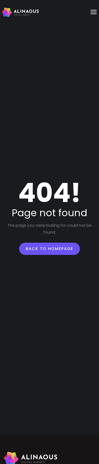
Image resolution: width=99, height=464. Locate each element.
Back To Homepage (49, 248)
